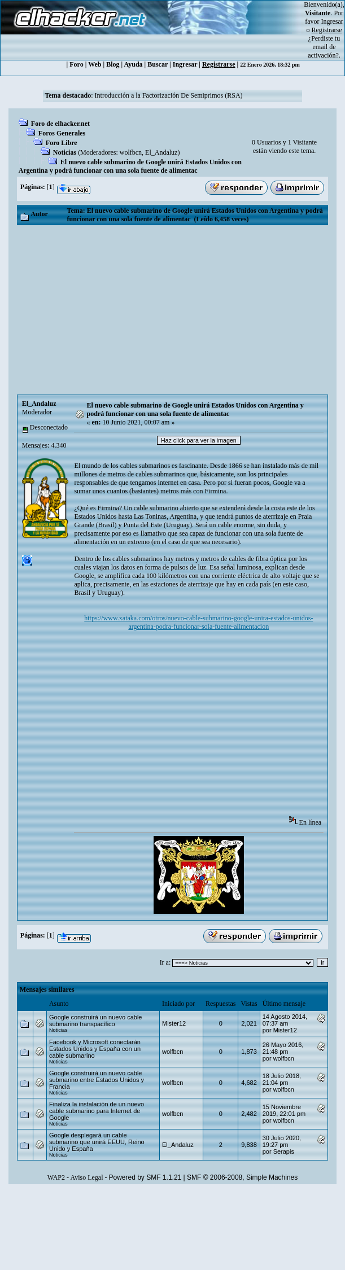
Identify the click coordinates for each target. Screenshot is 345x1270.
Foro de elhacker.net (60, 124)
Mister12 (174, 1023)
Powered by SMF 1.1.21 (145, 1177)
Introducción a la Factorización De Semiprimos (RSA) (169, 95)
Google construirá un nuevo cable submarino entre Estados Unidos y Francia (96, 1080)
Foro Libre (61, 143)
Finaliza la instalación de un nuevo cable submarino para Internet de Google (96, 1111)
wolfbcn (131, 152)
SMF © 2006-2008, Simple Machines (242, 1177)
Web (94, 64)
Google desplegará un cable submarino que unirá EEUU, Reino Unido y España (97, 1142)
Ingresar (332, 21)
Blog (112, 64)
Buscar (157, 64)
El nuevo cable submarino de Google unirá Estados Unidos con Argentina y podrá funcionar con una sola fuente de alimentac (130, 166)
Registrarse (218, 64)
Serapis (283, 1151)
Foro (76, 64)
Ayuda (133, 64)
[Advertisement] (172, 310)
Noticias (64, 152)
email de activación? (323, 51)
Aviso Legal (86, 1177)
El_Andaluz (161, 152)
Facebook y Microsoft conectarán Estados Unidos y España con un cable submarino (95, 1049)
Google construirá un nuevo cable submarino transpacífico (95, 1020)
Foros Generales (61, 133)
